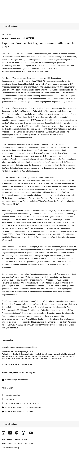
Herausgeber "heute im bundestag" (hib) (19, 364)
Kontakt (10, 439)
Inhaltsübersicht (21, 439)
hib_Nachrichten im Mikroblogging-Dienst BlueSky (22, 403)
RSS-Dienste (9, 399)
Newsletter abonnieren (13, 395)
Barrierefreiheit (7, 443)
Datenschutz (18, 443)
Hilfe (3, 439)
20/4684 (29, 71)
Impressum (29, 443)
